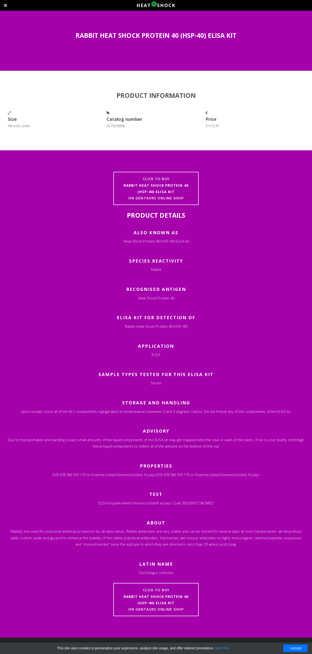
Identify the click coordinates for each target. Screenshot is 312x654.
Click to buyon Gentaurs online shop (156, 188)
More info (222, 648)
